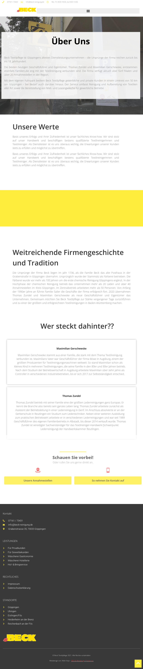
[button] (88, 11)
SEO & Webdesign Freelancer (82, 660)
